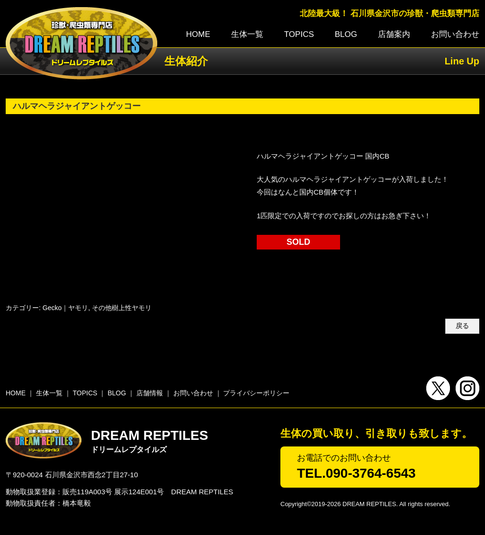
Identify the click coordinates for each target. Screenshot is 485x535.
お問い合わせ (455, 34)
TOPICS (299, 34)
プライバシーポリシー (256, 393)
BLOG (346, 34)
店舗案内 (394, 34)
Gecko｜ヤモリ (65, 308)
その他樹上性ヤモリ (122, 308)
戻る (462, 326)
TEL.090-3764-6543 (356, 473)
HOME (198, 34)
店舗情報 (149, 393)
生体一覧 (247, 34)
